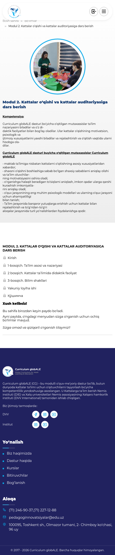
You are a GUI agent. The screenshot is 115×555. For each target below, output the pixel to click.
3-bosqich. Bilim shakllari (25, 281)
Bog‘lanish (16, 483)
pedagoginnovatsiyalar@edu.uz (36, 517)
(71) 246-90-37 (21, 510)
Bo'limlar (30, 21)
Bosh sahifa (11, 21)
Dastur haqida (19, 461)
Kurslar (13, 468)
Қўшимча (13, 296)
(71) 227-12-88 (45, 510)
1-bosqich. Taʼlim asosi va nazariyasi (32, 266)
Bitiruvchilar (17, 475)
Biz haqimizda (19, 453)
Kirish (10, 258)
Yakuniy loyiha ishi (19, 288)
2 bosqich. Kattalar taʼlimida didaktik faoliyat (40, 273)
